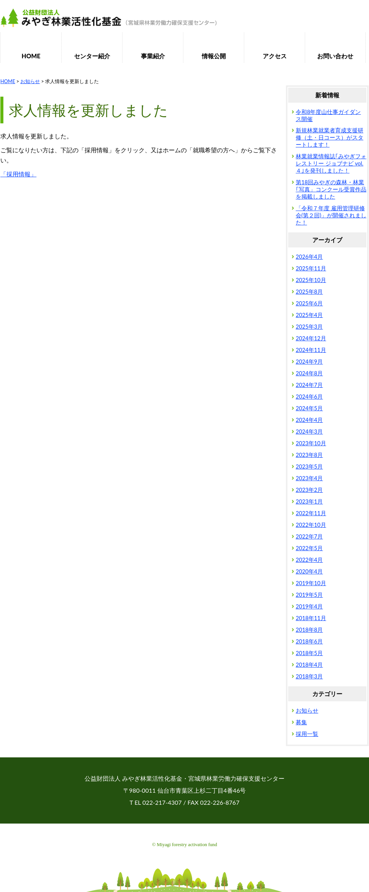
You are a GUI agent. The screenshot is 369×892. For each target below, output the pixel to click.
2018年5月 (309, 653)
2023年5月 (309, 466)
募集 (301, 722)
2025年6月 (309, 303)
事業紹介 (153, 55)
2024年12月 (311, 338)
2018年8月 (309, 630)
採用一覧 (307, 734)
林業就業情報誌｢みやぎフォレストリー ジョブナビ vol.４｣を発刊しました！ (331, 163)
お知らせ (307, 710)
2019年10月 (311, 583)
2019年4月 (309, 606)
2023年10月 (311, 443)
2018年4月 (309, 664)
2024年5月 (309, 408)
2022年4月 (309, 560)
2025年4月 (309, 315)
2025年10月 (311, 280)
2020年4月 (309, 571)
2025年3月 (309, 326)
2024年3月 (309, 431)
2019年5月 (309, 595)
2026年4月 (309, 256)
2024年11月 (311, 350)
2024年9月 (309, 361)
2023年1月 (309, 501)
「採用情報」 (18, 173)
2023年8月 (309, 455)
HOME (31, 55)
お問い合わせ (335, 55)
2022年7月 (309, 536)
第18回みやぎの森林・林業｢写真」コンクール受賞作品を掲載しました (331, 189)
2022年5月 (309, 548)
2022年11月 (311, 513)
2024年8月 (309, 373)
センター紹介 (92, 55)
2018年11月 (311, 618)
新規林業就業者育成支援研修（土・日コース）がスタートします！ (329, 137)
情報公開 (214, 55)
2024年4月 (309, 420)
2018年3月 (309, 676)
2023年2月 (309, 490)
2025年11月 (311, 268)
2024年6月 (309, 396)
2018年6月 (309, 641)
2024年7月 (309, 385)
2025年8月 (309, 291)
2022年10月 (311, 525)
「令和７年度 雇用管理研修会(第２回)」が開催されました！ (331, 215)
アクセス (275, 55)
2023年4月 (309, 478)
